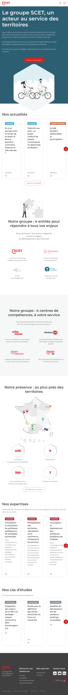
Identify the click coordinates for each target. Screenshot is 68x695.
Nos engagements (7, 673)
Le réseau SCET (40, 673)
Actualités (22, 675)
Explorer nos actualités (34, 183)
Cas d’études (23, 678)
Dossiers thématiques (25, 683)
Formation (39, 675)
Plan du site (34, 691)
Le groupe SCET (7, 671)
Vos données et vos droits (21, 691)
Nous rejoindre (6, 675)
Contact (42, 691)
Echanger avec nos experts (33, 489)
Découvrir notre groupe (33, 60)
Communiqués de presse (26, 680)
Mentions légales (6, 691)
